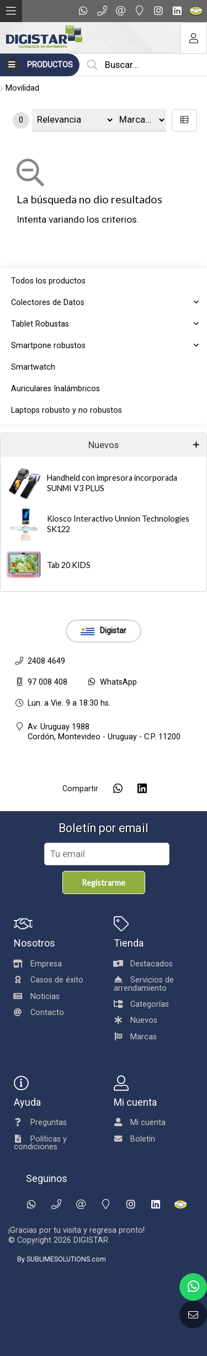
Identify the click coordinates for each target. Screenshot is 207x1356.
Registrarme (103, 882)
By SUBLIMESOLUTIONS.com (61, 1259)
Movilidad (22, 88)
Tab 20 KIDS (69, 565)
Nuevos (103, 445)
